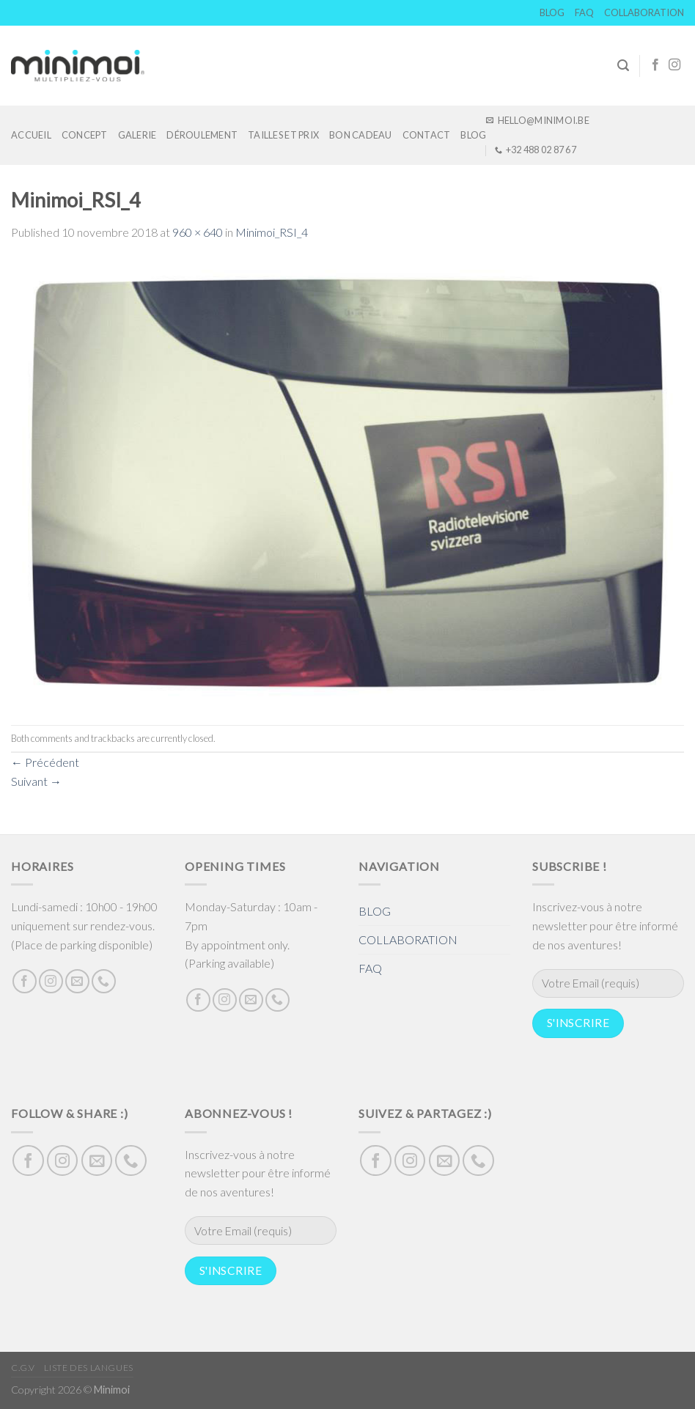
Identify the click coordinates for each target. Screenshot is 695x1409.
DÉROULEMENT (202, 135)
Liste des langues (88, 1367)
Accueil (31, 135)
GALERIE (137, 135)
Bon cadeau (360, 135)
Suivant (36, 781)
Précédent (45, 762)
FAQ (584, 12)
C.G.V (23, 1367)
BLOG (552, 12)
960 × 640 (197, 232)
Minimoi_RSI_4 (271, 232)
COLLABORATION (644, 12)
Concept (85, 135)
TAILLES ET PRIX (283, 135)
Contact (426, 135)
